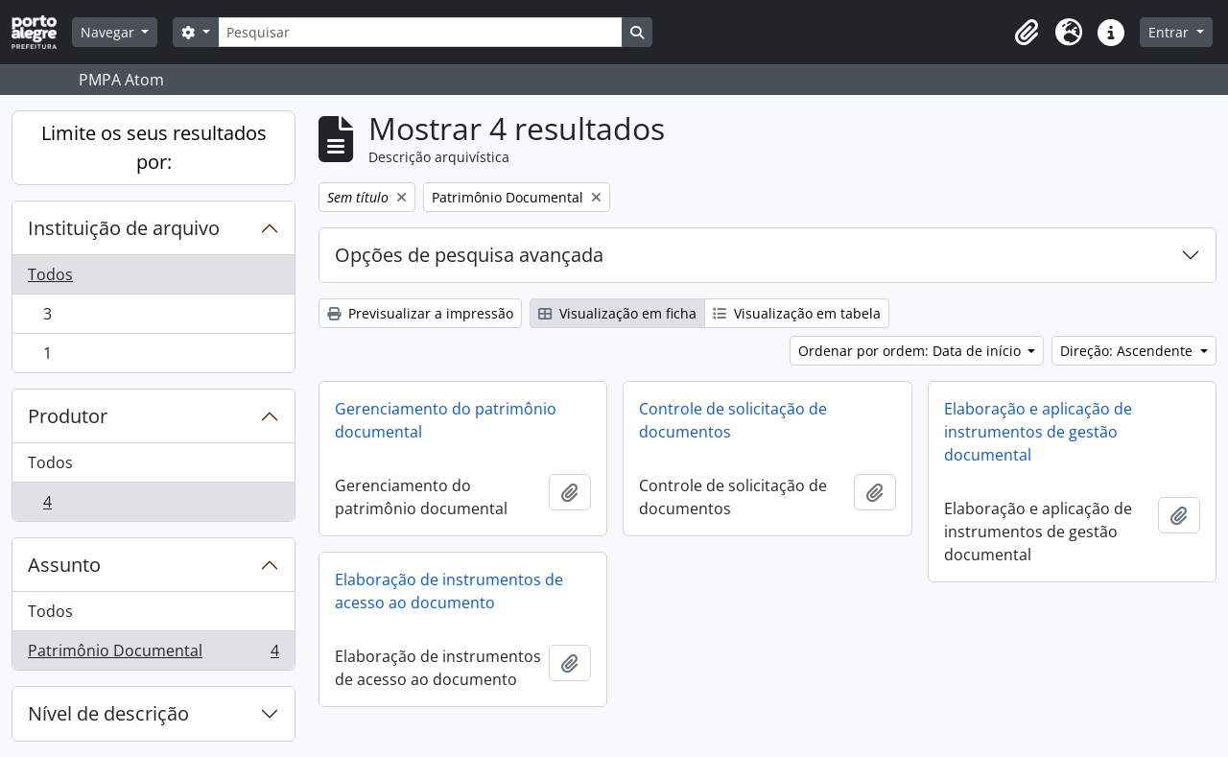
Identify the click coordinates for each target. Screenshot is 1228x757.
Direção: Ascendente (1128, 351)
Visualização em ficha (617, 313)
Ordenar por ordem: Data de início (911, 351)
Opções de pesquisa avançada (469, 255)
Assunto (64, 565)
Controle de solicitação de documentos (733, 420)
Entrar (1170, 32)
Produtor (67, 416)
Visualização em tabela (797, 313)
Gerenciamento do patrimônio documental (445, 420)
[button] (1026, 33)
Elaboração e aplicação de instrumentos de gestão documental (1038, 431)
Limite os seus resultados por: (154, 147)
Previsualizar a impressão (420, 313)
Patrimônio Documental (153, 654)
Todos (50, 274)
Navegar (109, 32)
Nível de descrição (108, 713)
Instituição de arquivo (124, 228)
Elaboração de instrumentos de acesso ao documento (449, 591)
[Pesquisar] (420, 32)
